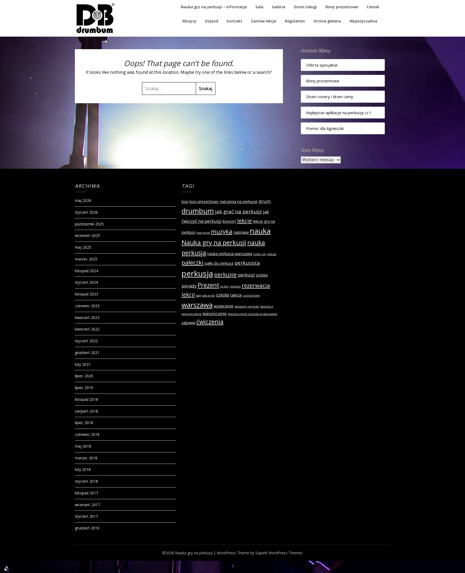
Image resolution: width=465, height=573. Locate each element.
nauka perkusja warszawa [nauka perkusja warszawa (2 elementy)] (229, 253)
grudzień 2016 (87, 527)
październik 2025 (89, 223)
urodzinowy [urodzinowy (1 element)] (251, 295)
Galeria (278, 6)
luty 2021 (83, 364)
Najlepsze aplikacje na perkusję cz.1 (339, 112)
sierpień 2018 (86, 411)
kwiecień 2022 (87, 329)
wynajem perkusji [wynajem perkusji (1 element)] (247, 306)
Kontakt (234, 21)
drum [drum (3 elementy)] (265, 201)
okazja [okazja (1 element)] (271, 254)
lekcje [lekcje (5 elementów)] (244, 220)
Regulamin (295, 21)
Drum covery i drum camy (329, 96)
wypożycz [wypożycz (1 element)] (266, 306)
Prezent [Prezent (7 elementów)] (208, 285)
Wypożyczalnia (363, 21)
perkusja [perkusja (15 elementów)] (197, 273)
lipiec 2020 (84, 375)
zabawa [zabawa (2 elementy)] (188, 322)
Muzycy (189, 21)
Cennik (373, 6)
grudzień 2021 (87, 352)
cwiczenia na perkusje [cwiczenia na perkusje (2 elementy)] (239, 201)
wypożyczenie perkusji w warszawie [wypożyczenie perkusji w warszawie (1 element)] (252, 314)
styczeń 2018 (86, 481)
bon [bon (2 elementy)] (185, 201)
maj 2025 (83, 247)
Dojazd (211, 21)
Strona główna (327, 21)
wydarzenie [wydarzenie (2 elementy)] (223, 306)
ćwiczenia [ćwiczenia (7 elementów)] (210, 321)
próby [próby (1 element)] (224, 286)
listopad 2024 (86, 270)
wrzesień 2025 (87, 235)
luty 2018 (83, 469)
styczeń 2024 (86, 282)
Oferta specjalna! (321, 65)
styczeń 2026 (86, 212)
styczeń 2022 (86, 340)
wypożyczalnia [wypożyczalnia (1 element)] (191, 314)
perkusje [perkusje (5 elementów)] (225, 274)
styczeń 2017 (86, 516)
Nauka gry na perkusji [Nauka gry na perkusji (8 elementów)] (214, 242)
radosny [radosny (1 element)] (235, 286)
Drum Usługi (305, 6)
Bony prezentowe (341, 6)
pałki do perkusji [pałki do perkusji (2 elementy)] (219, 263)
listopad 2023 (86, 294)
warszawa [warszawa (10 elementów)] (197, 305)
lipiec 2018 (84, 422)
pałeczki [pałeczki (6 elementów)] (192, 262)
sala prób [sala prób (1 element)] (208, 295)
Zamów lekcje (263, 21)
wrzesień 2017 (87, 504)
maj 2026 (83, 200)
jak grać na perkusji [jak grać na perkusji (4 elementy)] (238, 211)
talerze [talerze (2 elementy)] (236, 295)
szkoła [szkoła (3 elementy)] (222, 295)
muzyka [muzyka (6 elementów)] (221, 231)
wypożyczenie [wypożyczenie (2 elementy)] (214, 313)
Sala (259, 6)
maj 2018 (83, 446)
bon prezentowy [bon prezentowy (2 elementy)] (204, 201)
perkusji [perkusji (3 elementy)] (246, 275)
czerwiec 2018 (87, 434)
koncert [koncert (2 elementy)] (229, 221)
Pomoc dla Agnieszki (325, 128)
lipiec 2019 (84, 387)
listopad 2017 (86, 492)
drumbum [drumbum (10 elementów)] (198, 211)
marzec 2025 (86, 258)
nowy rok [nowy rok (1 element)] (259, 254)
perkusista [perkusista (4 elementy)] (247, 262)
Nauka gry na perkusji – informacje (214, 6)
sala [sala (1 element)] (198, 295)
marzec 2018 (86, 457)
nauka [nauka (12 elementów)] (260, 231)
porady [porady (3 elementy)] (189, 286)
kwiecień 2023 (87, 317)
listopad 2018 (86, 399)
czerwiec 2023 (87, 305)
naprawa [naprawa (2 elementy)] (241, 232)
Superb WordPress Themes (279, 552)
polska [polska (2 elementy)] (262, 275)
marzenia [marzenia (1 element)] (203, 232)
